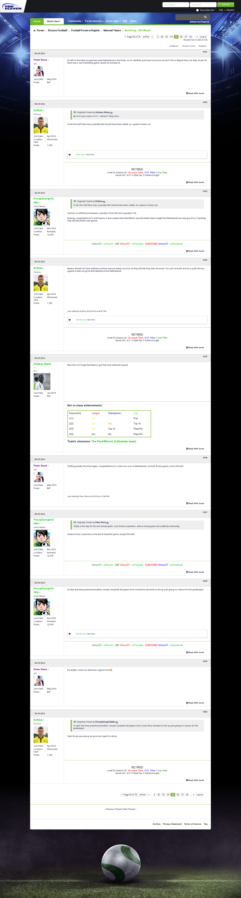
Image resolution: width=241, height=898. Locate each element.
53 (167, 36)
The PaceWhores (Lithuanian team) (113, 441)
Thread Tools (188, 46)
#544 (205, 260)
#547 (205, 512)
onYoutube (137, 243)
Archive (157, 824)
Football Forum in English (85, 30)
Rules (133, 21)
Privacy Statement (172, 824)
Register (230, 10)
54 (171, 36)
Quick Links (112, 21)
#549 (205, 661)
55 (176, 36)
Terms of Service (193, 824)
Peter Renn (81, 155)
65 (190, 36)
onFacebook (176, 243)
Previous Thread (114, 809)
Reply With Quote (195, 93)
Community (74, 21)
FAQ (125, 21)
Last (203, 36)
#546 (205, 458)
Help (221, 10)
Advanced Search (199, 21)
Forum (36, 21)
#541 (205, 52)
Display (202, 46)
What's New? (53, 21)
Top (206, 824)
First (145, 36)
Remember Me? (207, 10)
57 (186, 36)
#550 (205, 712)
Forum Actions (93, 21)
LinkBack (173, 46)
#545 (205, 356)
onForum (108, 243)
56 (181, 36)
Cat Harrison (81, 320)
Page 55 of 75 (133, 36)
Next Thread (129, 809)
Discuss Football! (57, 30)
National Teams (112, 30)
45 (162, 36)
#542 (205, 102)
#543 (205, 191)
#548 (205, 581)
